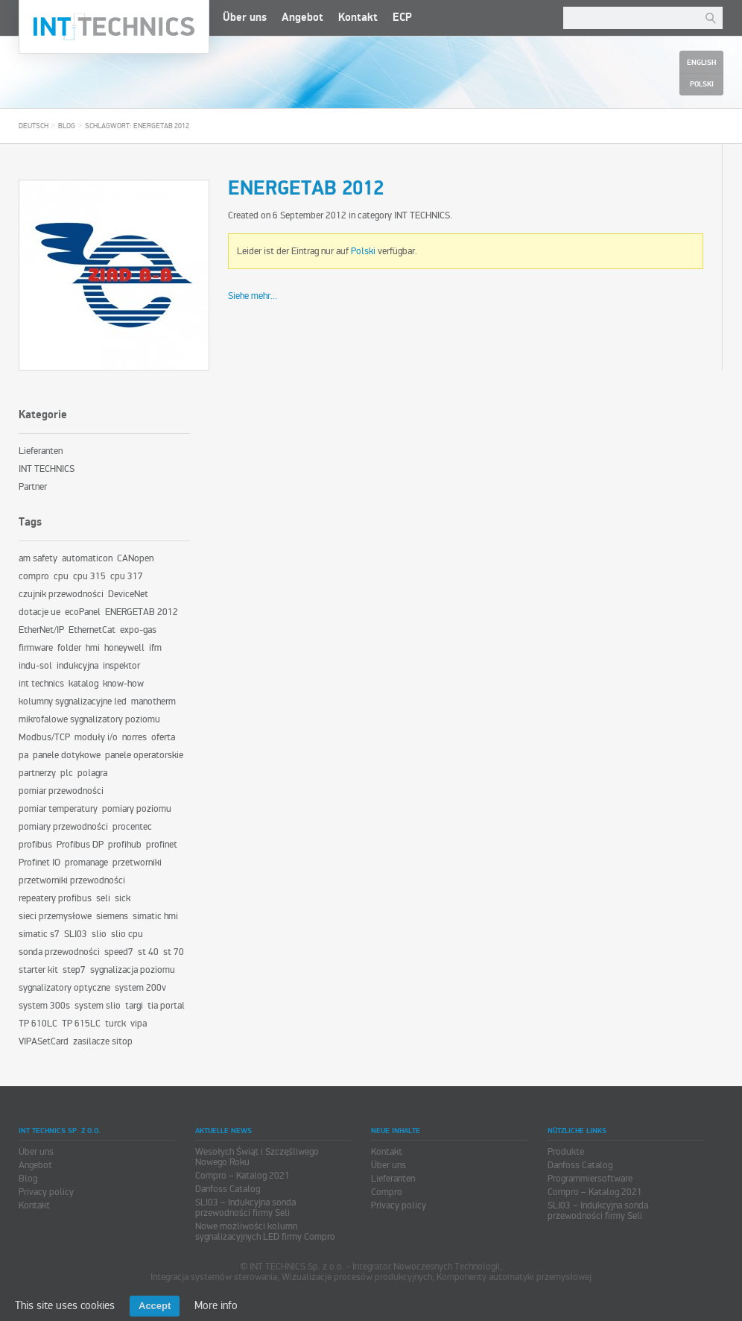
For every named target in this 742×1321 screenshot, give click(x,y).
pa (23, 755)
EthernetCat (92, 630)
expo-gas (138, 630)
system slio (97, 1006)
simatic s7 (39, 934)
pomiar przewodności (61, 791)
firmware (36, 648)
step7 (74, 970)
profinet (161, 845)
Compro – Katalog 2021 (242, 1176)
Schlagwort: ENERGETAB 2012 (137, 126)
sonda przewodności (59, 952)
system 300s (44, 1006)
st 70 (173, 952)
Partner (33, 487)
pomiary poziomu (136, 809)
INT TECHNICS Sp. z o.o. (114, 27)
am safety (38, 558)
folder (69, 648)
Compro (386, 1192)
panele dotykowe (67, 755)
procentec (132, 827)
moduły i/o (96, 737)
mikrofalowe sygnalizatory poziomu (89, 719)
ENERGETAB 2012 (306, 188)
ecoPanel (83, 612)
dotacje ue (39, 612)
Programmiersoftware (590, 1179)
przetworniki (137, 862)
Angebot (302, 17)
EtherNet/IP (41, 630)
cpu (61, 576)
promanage (86, 862)
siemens (112, 916)
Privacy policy (46, 1192)
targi (134, 1006)
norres (134, 737)
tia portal (166, 1006)
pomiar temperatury (58, 809)
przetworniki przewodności (72, 880)
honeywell (124, 648)
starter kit (38, 970)
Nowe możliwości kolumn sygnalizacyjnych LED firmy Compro (265, 1231)
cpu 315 (89, 576)
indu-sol (35, 666)
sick (122, 898)
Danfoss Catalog (227, 1189)
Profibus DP (80, 845)
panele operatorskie (144, 755)
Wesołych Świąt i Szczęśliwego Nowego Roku (257, 1157)
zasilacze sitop (103, 1041)
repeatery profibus (55, 898)
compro (34, 576)
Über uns (245, 17)
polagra (92, 773)
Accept (155, 1305)
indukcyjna (77, 666)
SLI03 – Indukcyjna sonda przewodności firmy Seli (245, 1208)
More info (216, 1305)
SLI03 (75, 934)
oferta (163, 737)
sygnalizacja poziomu (132, 970)
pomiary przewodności (63, 827)
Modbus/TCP (44, 737)
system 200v (140, 988)
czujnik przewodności (61, 594)
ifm (155, 648)
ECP (402, 17)
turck (115, 1024)
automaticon (87, 558)
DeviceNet (128, 594)
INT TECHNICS (422, 215)
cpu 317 (126, 576)
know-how (123, 684)
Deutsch (33, 126)
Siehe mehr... (252, 296)
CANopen (135, 558)
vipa (138, 1024)
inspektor (121, 666)
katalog (83, 684)
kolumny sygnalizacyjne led (73, 701)
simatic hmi (155, 916)
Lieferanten (41, 451)
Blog (66, 126)
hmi (93, 648)
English (701, 62)
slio (99, 934)
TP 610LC (38, 1024)
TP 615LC (81, 1024)
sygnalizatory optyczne (64, 988)
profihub (125, 845)
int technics (41, 684)
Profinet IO (39, 862)
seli (103, 898)
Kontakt (358, 17)
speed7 (118, 952)
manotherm (153, 701)
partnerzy (37, 773)
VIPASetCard (44, 1041)
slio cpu (127, 934)
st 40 (148, 952)
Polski (363, 251)
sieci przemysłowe (55, 916)
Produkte (566, 1152)
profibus (35, 845)
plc (66, 773)
